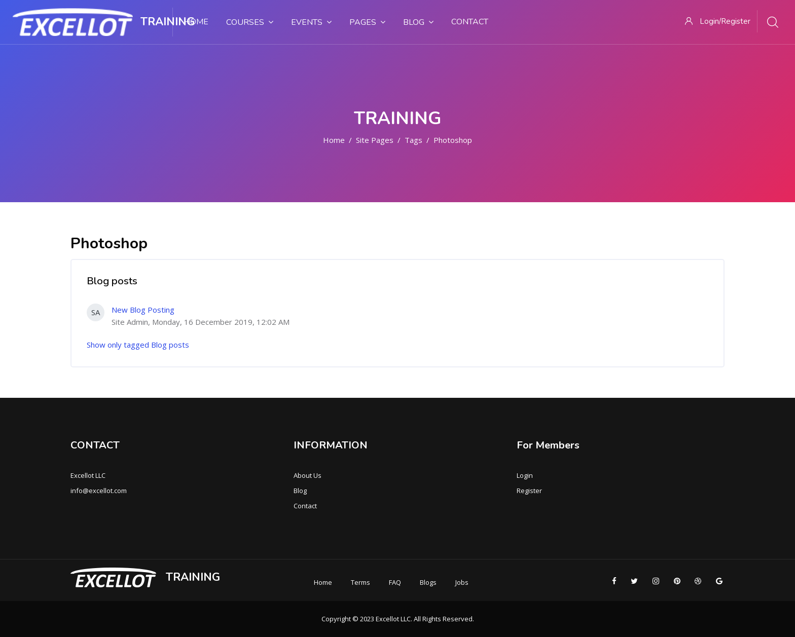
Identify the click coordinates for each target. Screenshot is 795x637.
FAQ (395, 582)
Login (525, 475)
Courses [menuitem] (249, 22)
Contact (305, 505)
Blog (300, 490)
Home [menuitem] (196, 21)
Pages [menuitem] (367, 22)
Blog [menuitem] (418, 22)
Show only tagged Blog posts (138, 345)
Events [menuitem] (311, 22)
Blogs (428, 582)
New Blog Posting (143, 310)
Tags (413, 140)
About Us (307, 475)
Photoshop (452, 140)
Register (529, 490)
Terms (360, 582)
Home (334, 140)
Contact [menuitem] (469, 21)
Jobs (461, 582)
